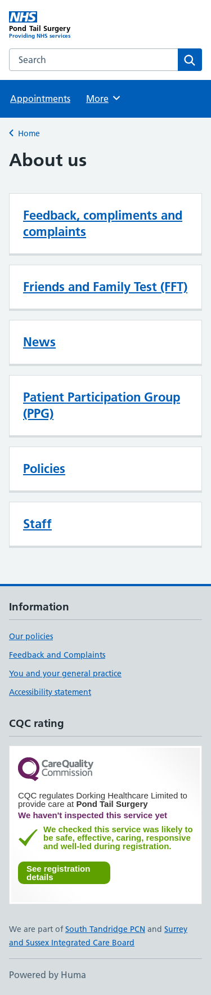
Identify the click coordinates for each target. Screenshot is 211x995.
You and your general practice (65, 673)
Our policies (31, 636)
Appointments (40, 98)
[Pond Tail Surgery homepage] (57, 25)
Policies (44, 468)
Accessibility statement (50, 692)
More (104, 98)
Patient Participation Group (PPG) (101, 405)
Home (29, 133)
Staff (37, 524)
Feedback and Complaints (57, 655)
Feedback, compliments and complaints (102, 223)
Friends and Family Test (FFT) (105, 287)
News (39, 342)
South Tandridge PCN (105, 929)
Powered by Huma (47, 974)
